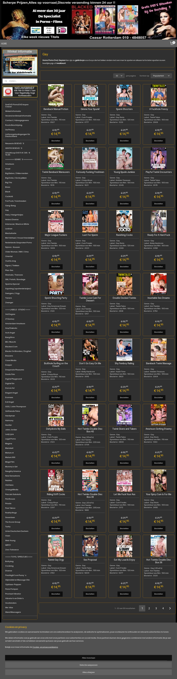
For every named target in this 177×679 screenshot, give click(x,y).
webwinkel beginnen (105, 673)
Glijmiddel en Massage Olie (17, 580)
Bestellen (56, 140)
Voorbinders (10, 603)
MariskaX (9, 448)
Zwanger (9, 302)
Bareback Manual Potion (55, 109)
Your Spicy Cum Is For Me (158, 494)
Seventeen (10, 517)
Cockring (9, 566)
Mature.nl (9, 452)
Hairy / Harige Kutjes (14, 214)
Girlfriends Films (12, 411)
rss (77, 673)
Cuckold (9, 196)
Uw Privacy (10, 129)
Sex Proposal (90, 559)
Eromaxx (9, 397)
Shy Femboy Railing (124, 363)
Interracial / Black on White (17, 224)
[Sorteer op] (161, 75)
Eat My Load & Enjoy (124, 559)
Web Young (10, 540)
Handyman (10, 415)
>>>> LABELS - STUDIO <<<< (17, 309)
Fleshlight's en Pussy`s (15, 575)
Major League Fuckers (56, 234)
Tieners (8, 298)
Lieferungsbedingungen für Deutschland (17, 135)
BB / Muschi (10, 342)
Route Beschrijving (13, 125)
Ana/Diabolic (11, 328)
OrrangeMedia (11, 489)
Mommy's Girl (11, 466)
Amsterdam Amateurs (15, 323)
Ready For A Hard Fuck (158, 234)
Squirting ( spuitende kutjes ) (18, 288)
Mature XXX (10, 457)
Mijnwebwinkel (130, 673)
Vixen (7, 535)
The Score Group (12, 522)
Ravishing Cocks (124, 234)
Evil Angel (9, 402)
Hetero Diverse (12, 219)
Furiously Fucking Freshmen (90, 171)
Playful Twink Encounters (158, 171)
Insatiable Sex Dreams (159, 297)
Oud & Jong (10, 261)
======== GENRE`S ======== (18, 159)
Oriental (9, 256)
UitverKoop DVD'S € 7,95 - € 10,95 (17, 153)
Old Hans (9, 485)
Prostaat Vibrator (13, 594)
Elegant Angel (11, 393)
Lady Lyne (9, 434)
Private (8, 503)
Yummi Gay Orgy (56, 559)
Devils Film (10, 374)
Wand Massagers (13, 612)
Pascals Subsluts (13, 494)
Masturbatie (10, 233)
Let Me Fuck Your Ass (124, 494)
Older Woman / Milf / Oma (17, 251)
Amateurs (9, 164)
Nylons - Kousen (12, 247)
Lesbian (8, 228)
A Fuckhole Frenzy (158, 109)
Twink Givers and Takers (124, 428)
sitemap (72, 673)
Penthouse (10, 499)
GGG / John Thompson (15, 406)
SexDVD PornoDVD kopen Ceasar (17, 105)
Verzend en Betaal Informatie (18, 115)
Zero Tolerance (12, 549)
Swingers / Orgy (12, 293)
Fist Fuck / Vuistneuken (15, 201)
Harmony (9, 420)
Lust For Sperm (90, 234)
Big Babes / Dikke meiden (16, 173)
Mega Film (9, 462)
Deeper (8, 365)
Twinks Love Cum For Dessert (90, 299)
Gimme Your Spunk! (90, 109)
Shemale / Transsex (14, 275)
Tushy (7, 526)
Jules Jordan (11, 429)
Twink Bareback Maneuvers (56, 171)
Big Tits (8, 182)
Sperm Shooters (124, 109)
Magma (8, 443)
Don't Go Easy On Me (90, 363)
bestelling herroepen (87, 673)
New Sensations (12, 476)
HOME (4, 43)
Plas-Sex (9, 270)
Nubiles (8, 480)
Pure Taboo (10, 508)
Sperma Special (12, 284)
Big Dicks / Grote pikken (16, 178)
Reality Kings (11, 512)
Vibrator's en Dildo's (14, 598)
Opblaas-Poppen (13, 584)
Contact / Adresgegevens (17, 120)
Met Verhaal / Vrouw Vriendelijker (19, 238)
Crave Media (10, 360)
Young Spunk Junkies (124, 171)
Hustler (8, 425)
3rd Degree (10, 314)
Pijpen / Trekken (12, 265)
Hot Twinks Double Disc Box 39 (90, 495)
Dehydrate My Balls (56, 428)
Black (7, 191)
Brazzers (9, 356)
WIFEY (8, 545)
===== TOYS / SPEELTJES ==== (18, 557)
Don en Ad (9, 388)
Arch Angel (10, 332)
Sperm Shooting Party (56, 297)
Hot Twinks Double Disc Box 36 (158, 561)
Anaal (7, 168)
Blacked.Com (11, 346)
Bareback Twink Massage (158, 363)
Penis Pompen (11, 589)
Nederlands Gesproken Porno (18, 242)
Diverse (8, 570)
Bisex (7, 187)
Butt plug (9, 561)
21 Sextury (9, 319)
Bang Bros (10, 337)
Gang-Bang (10, 205)
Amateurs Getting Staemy (159, 428)
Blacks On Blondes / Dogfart (18, 351)
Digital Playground (13, 379)
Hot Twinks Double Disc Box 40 (90, 430)
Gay (7, 210)
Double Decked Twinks (124, 297)
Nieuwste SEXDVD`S (14, 143)
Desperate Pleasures (14, 369)
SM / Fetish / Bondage (15, 279)
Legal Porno (10, 439)
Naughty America (13, 471)
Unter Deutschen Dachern (16, 531)
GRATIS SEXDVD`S (13, 148)
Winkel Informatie (13, 111)
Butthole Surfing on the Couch (56, 364)
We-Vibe (9, 607)
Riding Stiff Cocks (56, 494)
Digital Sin (9, 383)
